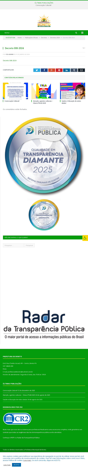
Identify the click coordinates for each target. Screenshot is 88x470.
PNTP (12, 451)
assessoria (56, 442)
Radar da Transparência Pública (28, 451)
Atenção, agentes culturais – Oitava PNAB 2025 (43, 115)
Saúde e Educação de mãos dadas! (15, 412)
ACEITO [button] (16, 465)
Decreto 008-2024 (9, 73)
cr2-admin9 (9, 67)
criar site (17, 442)
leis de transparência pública (39, 445)
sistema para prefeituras (31, 442)
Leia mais (27, 460)
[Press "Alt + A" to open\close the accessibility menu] (85, 238)
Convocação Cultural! (43, 5)
